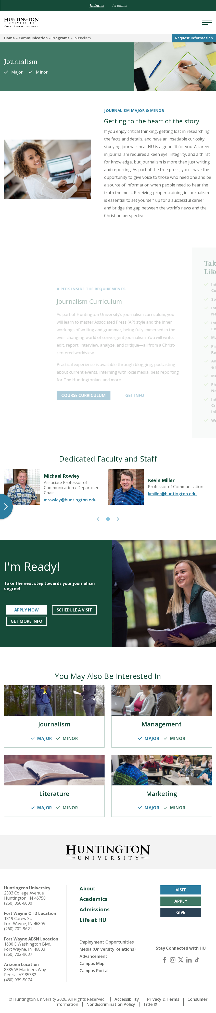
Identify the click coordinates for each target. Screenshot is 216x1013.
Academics (93, 896)
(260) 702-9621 (18, 926)
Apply (180, 899)
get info (162, 395)
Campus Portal (94, 968)
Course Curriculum (111, 395)
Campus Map (92, 961)
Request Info (194, 38)
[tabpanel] (56, 487)
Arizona (119, 5)
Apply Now (26, 610)
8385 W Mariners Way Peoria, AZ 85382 (25, 970)
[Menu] (207, 22)
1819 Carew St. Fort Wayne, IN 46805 (24, 919)
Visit (181, 888)
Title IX (150, 1002)
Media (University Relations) (108, 947)
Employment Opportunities (107, 940)
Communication (33, 38)
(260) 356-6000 (18, 901)
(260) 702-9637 (18, 952)
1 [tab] (108, 519)
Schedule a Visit (74, 610)
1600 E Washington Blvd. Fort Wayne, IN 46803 (27, 944)
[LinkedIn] (189, 958)
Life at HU (93, 917)
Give (180, 910)
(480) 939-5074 (18, 978)
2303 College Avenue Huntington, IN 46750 (25, 893)
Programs (61, 38)
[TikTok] (197, 958)
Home (9, 38)
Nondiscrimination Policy (110, 1002)
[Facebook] (164, 958)
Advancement (93, 954)
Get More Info (26, 621)
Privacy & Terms (163, 997)
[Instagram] (173, 958)
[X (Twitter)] (181, 958)
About (88, 886)
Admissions (95, 907)
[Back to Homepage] (108, 849)
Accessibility (127, 997)
